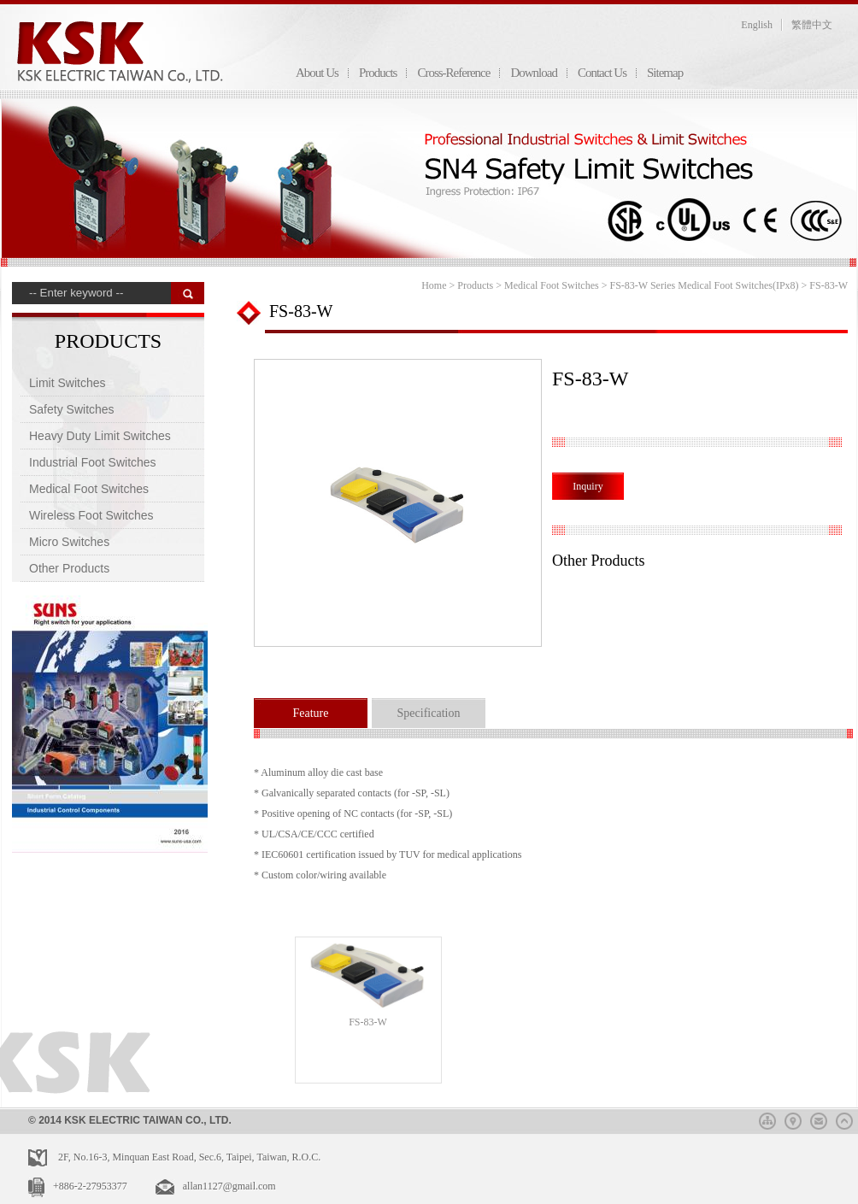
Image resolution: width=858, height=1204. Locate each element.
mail (819, 1118)
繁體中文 (811, 25)
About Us (317, 72)
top (844, 1118)
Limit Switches (67, 383)
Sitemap (665, 72)
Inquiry (587, 486)
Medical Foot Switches (89, 489)
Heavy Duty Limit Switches (100, 436)
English (757, 25)
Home (433, 285)
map (793, 1118)
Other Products (69, 568)
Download (533, 72)
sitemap (767, 1118)
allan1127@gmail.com (229, 1186)
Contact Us (602, 72)
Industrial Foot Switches (92, 462)
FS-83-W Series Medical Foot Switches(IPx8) (703, 285)
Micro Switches (69, 542)
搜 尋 (187, 293)
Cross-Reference (453, 72)
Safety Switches (72, 409)
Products (378, 72)
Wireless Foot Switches (91, 515)
